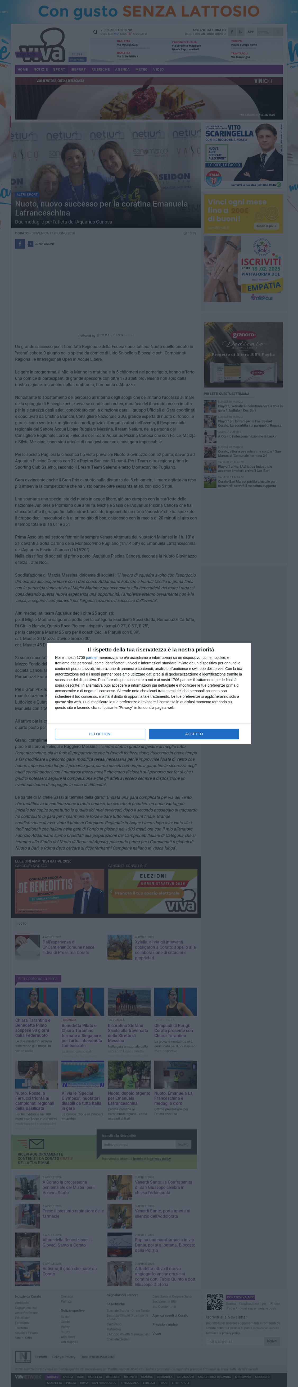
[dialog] (149, 693)
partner (92, 657)
